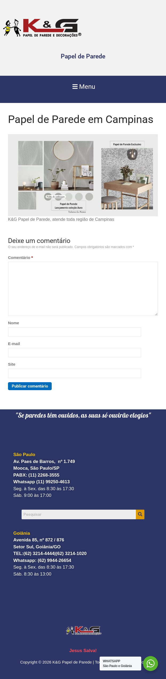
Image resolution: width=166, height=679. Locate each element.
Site (11, 364)
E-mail (14, 343)
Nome (13, 323)
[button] (83, 86)
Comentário (20, 257)
